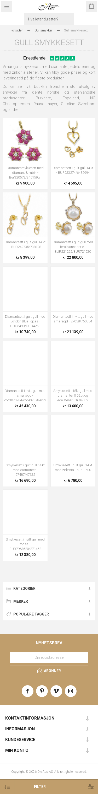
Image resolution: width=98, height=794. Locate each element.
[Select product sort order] (7, 787)
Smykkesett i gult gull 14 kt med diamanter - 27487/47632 (25, 470)
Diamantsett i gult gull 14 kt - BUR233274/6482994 (73, 170)
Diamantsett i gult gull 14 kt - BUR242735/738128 (25, 244)
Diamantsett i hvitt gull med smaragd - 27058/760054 (73, 319)
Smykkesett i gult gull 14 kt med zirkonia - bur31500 (72, 467)
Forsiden (16, 30)
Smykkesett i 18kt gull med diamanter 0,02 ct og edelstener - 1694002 (72, 395)
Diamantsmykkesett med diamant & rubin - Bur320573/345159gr (25, 172)
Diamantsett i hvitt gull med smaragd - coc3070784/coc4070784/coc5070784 (25, 395)
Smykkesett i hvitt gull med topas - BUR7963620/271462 (25, 544)
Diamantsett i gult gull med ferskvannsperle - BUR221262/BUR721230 (73, 246)
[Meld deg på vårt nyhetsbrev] (49, 657)
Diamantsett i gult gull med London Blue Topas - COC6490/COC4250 (25, 321)
